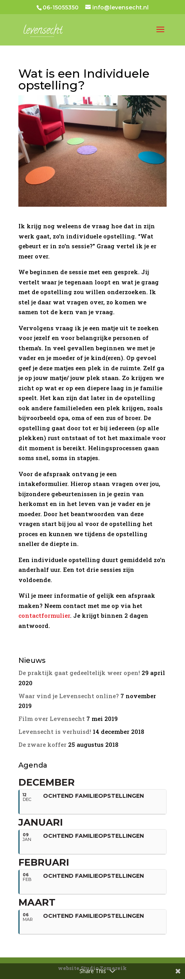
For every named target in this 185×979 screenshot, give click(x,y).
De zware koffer (42, 744)
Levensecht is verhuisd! (54, 731)
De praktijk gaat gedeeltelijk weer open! (79, 673)
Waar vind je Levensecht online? (68, 696)
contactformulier (44, 615)
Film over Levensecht (51, 718)
